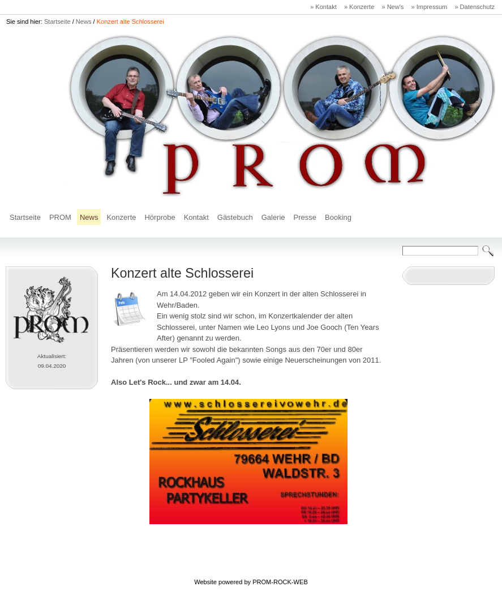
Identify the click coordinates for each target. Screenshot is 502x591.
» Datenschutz (474, 6)
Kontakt (196, 217)
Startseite (57, 21)
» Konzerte (359, 6)
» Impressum (429, 6)
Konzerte (121, 217)
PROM (60, 217)
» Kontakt (323, 6)
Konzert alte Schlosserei (130, 21)
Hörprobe (159, 217)
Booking (338, 217)
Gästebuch (235, 217)
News (84, 21)
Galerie (273, 217)
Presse (305, 217)
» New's (392, 6)
